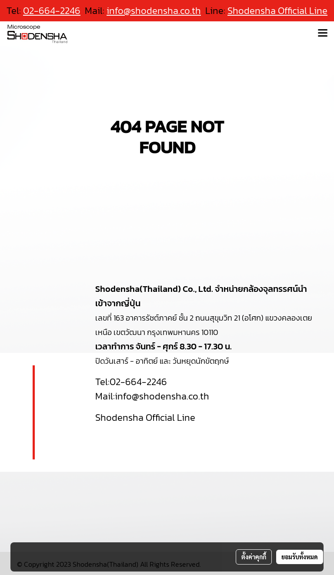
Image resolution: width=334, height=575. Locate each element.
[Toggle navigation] (322, 33)
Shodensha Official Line (277, 10)
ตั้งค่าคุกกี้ (253, 557)
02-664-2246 (138, 382)
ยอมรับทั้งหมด (299, 557)
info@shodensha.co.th (154, 10)
